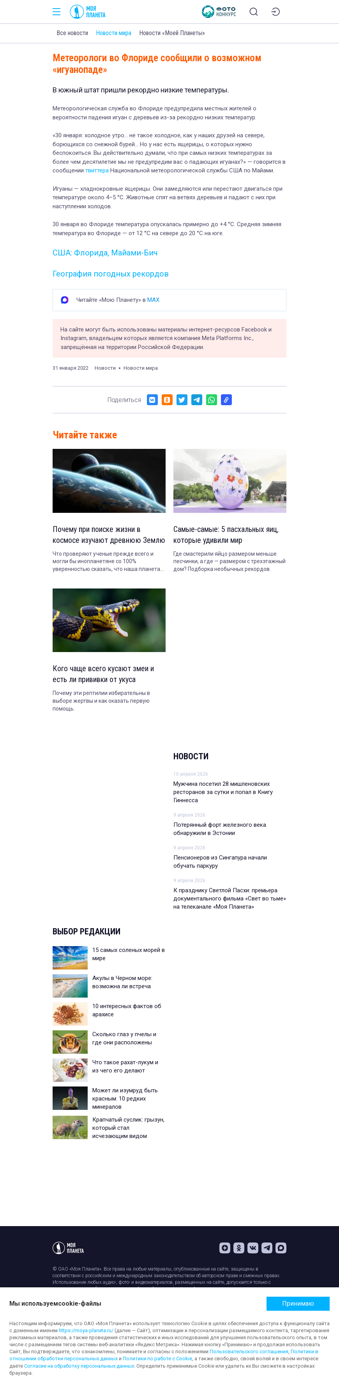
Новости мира (113, 33)
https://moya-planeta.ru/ (86, 1330)
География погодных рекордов (111, 273)
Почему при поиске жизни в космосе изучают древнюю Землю (109, 535)
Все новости (72, 33)
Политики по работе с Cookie (157, 1358)
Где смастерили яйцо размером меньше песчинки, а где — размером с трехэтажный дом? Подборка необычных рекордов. (229, 561)
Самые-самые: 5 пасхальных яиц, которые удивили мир (226, 535)
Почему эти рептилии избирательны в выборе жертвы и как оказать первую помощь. (101, 700)
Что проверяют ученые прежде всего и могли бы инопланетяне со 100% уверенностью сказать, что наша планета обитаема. (106, 562)
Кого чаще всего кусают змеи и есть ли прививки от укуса (103, 674)
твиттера (97, 170)
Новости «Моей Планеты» (172, 33)
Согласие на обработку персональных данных (79, 1366)
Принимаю (298, 1303)
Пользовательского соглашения (249, 1351)
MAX (153, 299)
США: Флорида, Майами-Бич (105, 252)
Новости (190, 756)
